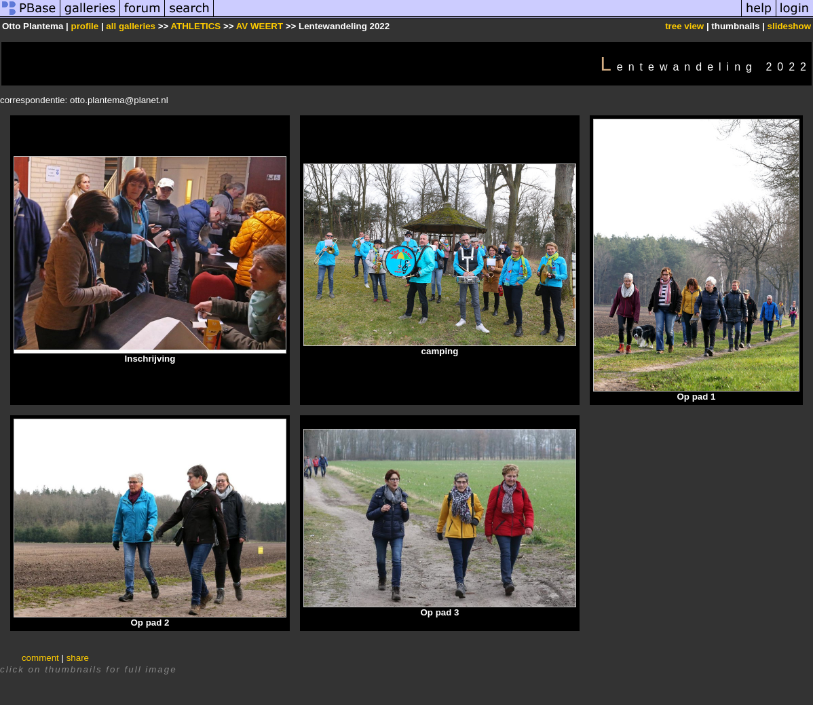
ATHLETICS (195, 26)
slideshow (789, 26)
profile (84, 26)
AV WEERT (261, 26)
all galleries (130, 26)
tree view (684, 26)
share (78, 658)
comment (40, 658)
